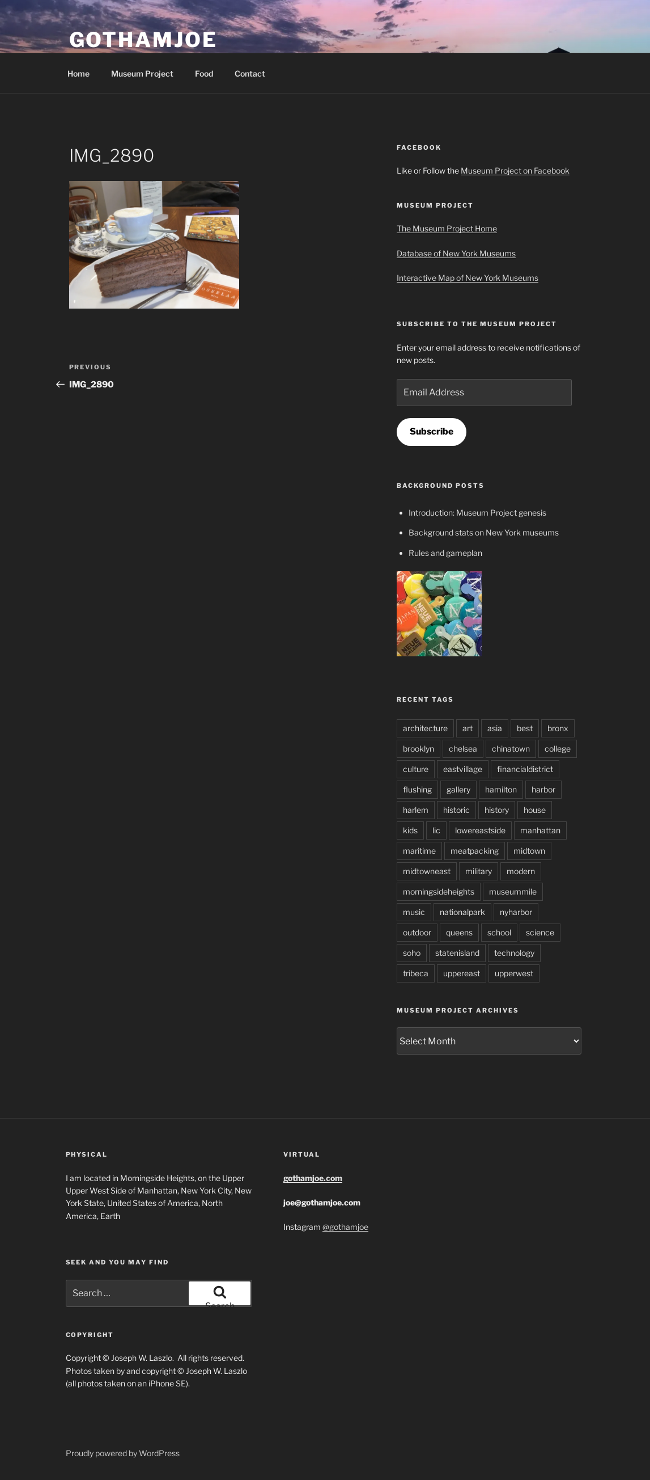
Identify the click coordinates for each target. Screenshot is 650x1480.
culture (415, 769)
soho (411, 953)
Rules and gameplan (445, 553)
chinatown (511, 748)
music (414, 912)
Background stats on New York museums (484, 532)
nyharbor (516, 912)
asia (494, 728)
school (499, 932)
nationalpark (462, 912)
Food (204, 73)
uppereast (461, 973)
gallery (458, 789)
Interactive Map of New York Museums (467, 277)
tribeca (415, 973)
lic (436, 830)
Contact (250, 73)
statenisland (457, 953)
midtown (529, 850)
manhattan (540, 830)
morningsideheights (438, 891)
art (467, 728)
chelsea (463, 748)
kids (410, 830)
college (558, 748)
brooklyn (418, 748)
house (535, 810)
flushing (417, 789)
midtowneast (427, 871)
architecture (425, 728)
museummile (513, 891)
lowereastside (480, 830)
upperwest (514, 973)
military (478, 871)
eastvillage (462, 769)
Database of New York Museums (456, 253)
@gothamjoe (345, 1227)
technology (514, 953)
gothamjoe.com (312, 1178)
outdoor (417, 932)
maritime (419, 850)
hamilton (501, 789)
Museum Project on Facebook (515, 170)
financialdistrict (525, 769)
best (525, 728)
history (497, 810)
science (540, 932)
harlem (415, 810)
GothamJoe (143, 39)
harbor (543, 789)
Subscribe (431, 431)
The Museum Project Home (447, 228)
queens (459, 932)
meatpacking (475, 850)
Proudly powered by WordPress (123, 1453)
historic (456, 810)
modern (521, 871)
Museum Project (142, 73)
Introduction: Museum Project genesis (477, 512)
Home (78, 73)
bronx (557, 728)
